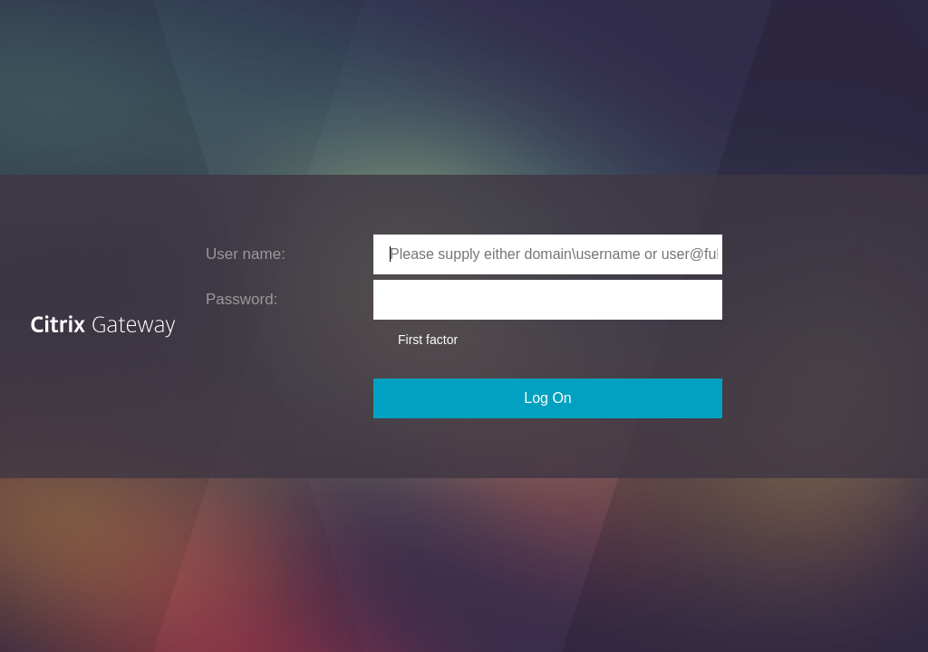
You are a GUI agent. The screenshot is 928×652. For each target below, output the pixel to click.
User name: (245, 254)
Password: (241, 299)
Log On (547, 398)
